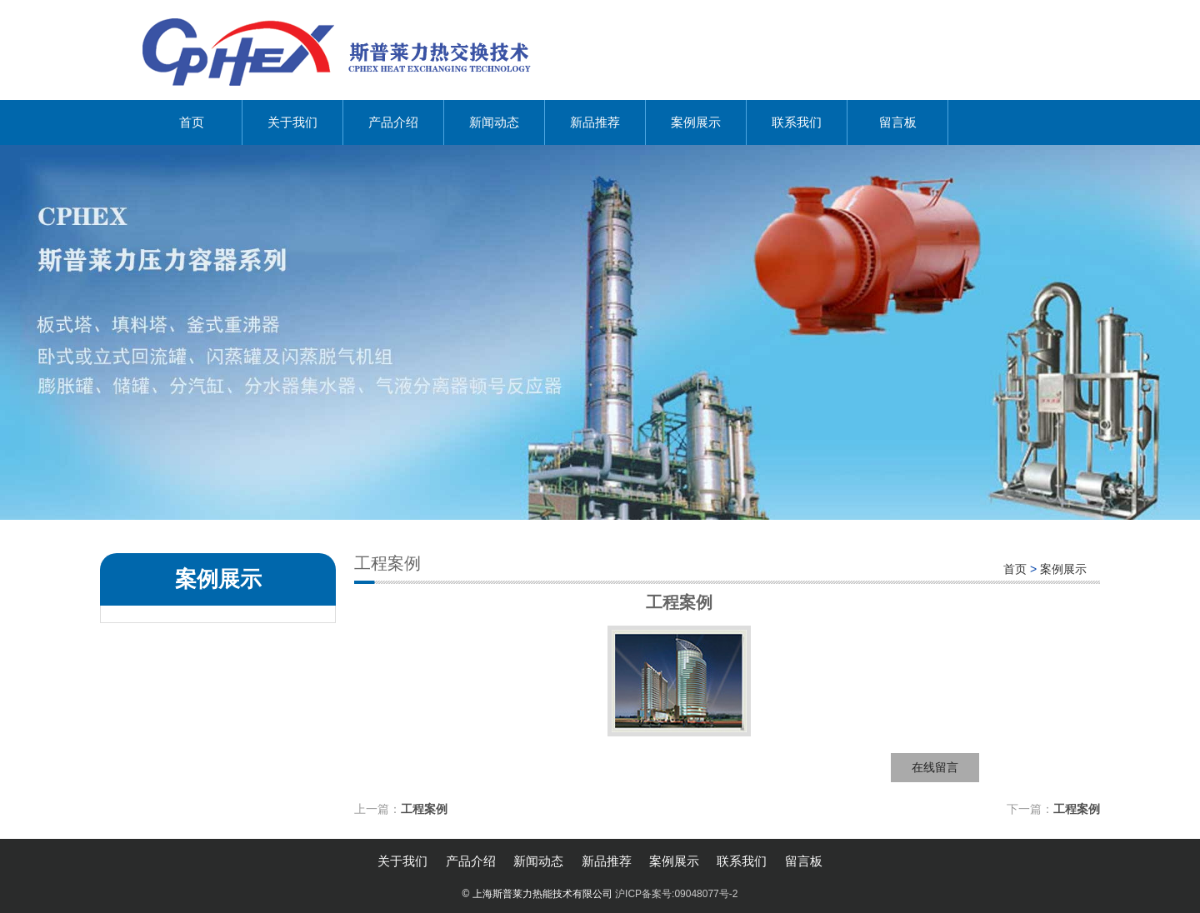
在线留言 (935, 767)
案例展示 (696, 122)
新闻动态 (494, 122)
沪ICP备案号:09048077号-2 (676, 894)
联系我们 (797, 122)
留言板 (898, 122)
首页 (191, 122)
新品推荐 (595, 122)
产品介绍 (393, 122)
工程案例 (424, 809)
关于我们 (293, 122)
